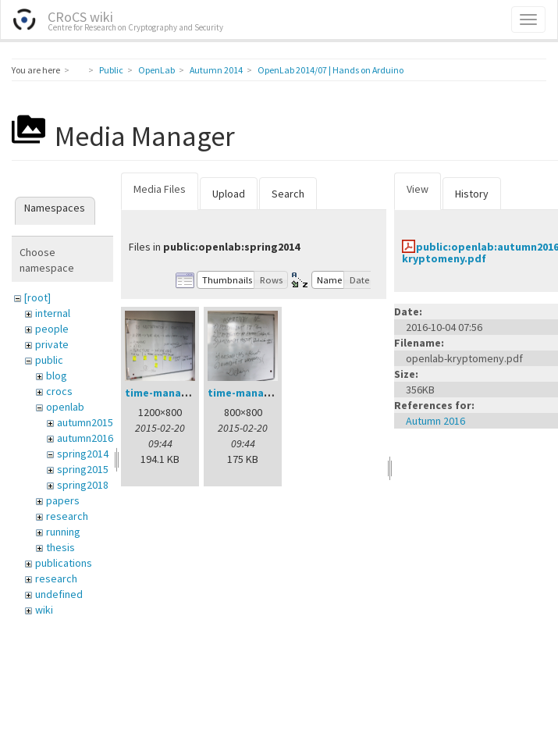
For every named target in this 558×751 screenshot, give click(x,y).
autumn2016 (85, 438)
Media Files (159, 189)
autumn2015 (85, 422)
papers (63, 500)
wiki (44, 610)
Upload (228, 194)
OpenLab (156, 70)
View (417, 189)
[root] (37, 297)
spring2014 (82, 454)
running (63, 532)
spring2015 (82, 469)
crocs (59, 391)
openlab (65, 407)
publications (63, 563)
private (52, 344)
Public (111, 70)
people (52, 329)
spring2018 (82, 485)
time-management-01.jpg (191, 393)
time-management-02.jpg (273, 393)
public (49, 360)
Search (288, 194)
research (67, 516)
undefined (59, 594)
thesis (60, 547)
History (472, 194)
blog (56, 375)
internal (52, 313)
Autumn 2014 (216, 70)
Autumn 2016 (435, 421)
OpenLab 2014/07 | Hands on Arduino (330, 70)
